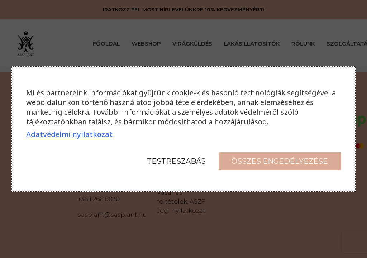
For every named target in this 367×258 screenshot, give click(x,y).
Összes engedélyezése (280, 161)
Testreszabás (176, 161)
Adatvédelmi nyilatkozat (69, 134)
